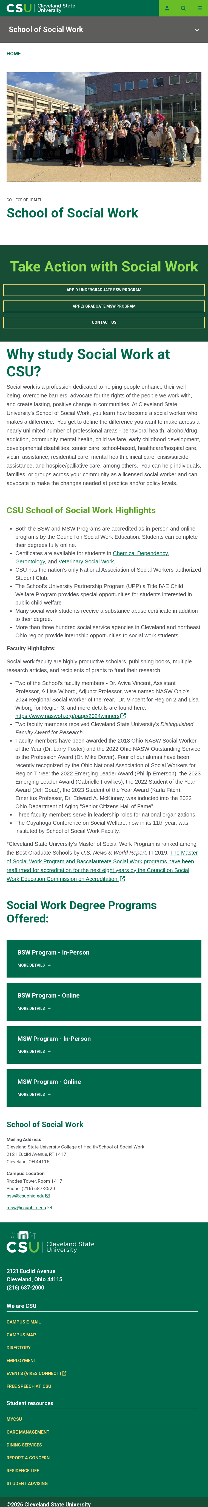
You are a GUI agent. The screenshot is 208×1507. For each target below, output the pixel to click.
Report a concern (28, 1457)
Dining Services (24, 1445)
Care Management (28, 1432)
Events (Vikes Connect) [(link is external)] (36, 1373)
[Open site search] (183, 8)
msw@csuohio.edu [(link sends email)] (29, 1207)
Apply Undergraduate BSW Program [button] (104, 290)
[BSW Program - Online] (104, 1002)
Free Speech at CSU (29, 1386)
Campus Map (21, 1334)
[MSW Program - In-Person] (104, 1045)
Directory (19, 1347)
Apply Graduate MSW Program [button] (104, 306)
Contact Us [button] (104, 322)
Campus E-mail (24, 1322)
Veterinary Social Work (86, 561)
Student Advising (27, 1483)
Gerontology (30, 561)
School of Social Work (46, 29)
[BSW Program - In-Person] (104, 959)
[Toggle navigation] (200, 8)
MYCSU (14, 1419)
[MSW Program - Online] (104, 1088)
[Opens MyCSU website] (167, 8)
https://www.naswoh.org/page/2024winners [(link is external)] (70, 716)
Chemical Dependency (140, 553)
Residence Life (23, 1470)
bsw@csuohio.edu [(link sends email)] (28, 1196)
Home (14, 53)
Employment (21, 1360)
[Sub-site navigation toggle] (104, 29)
